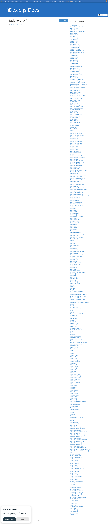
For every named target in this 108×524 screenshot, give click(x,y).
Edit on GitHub (64, 20)
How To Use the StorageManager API (79, 302)
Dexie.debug (73, 218)
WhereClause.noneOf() (76, 443)
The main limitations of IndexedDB (78, 401)
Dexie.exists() (73, 229)
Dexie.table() (73, 267)
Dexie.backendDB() (75, 213)
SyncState (72, 348)
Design (72, 130)
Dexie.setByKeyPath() (75, 262)
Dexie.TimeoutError (75, 197)
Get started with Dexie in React (78, 296)
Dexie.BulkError (74, 149)
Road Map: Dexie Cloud (76, 339)
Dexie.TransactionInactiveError (78, 199)
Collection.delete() (74, 42)
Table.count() (73, 364)
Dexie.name (73, 242)
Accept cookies (9, 519)
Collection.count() (74, 41)
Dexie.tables (73, 269)
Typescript (72, 414)
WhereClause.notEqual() (76, 444)
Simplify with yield (74, 345)
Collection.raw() (74, 68)
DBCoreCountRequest (75, 92)
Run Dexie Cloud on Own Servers (78, 342)
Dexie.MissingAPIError (75, 167)
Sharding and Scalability (76, 344)
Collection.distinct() (75, 46)
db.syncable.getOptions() (76, 492)
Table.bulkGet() (74, 358)
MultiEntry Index (74, 315)
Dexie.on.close (74, 246)
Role (71, 341)
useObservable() (74, 511)
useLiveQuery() (74, 510)
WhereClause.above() (75, 427)
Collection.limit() (74, 60)
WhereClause (73, 425)
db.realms (72, 484)
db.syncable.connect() (75, 487)
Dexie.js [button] (7, 1)
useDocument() (74, 508)
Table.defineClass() (75, 366)
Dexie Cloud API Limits (76, 133)
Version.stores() (74, 422)
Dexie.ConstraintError (75, 151)
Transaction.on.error (75, 409)
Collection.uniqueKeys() (76, 74)
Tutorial (72, 412)
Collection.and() (74, 38)
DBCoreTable (73, 119)
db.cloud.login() (74, 462)
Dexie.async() (73, 211)
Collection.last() (74, 58)
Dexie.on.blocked (74, 245)
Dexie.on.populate (74, 250)
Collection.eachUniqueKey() (77, 52)
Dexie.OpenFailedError (76, 176)
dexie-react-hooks (74, 502)
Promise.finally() (74, 325)
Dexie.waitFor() (74, 282)
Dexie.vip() (73, 280)
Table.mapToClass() (75, 382)
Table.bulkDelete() (74, 356)
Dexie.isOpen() (74, 238)
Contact (47, 1)
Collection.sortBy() (74, 71)
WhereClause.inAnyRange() (77, 441)
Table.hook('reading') (75, 377)
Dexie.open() (73, 258)
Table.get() (73, 372)
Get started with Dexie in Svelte (78, 297)
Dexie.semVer (73, 261)
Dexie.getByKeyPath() (75, 232)
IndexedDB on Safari (75, 309)
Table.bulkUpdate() (75, 361)
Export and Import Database (77, 291)
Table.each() (73, 369)
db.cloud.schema (74, 471)
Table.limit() (73, 380)
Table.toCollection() (75, 395)
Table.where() (73, 400)
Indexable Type (74, 307)
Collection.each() (74, 47)
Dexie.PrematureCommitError (77, 178)
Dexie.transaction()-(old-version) (78, 272)
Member (72, 312)
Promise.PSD (73, 321)
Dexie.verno (73, 275)
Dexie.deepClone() (75, 219)
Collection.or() (73, 65)
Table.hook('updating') (75, 379)
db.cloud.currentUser (75, 455)
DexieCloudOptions (75, 283)
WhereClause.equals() (75, 438)
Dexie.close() (73, 215)
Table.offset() (73, 385)
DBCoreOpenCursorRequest (77, 108)
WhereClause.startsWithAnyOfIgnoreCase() (81, 449)
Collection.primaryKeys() (76, 66)
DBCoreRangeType (75, 116)
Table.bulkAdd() (74, 355)
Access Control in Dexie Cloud (77, 26)
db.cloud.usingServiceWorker (77, 478)
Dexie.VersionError (75, 207)
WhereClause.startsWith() (76, 446)
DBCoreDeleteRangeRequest (77, 95)
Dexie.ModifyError (74, 168)
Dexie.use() (73, 274)
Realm (71, 331)
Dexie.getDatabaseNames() (77, 234)
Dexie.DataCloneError (75, 152)
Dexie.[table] (73, 208)
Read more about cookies (10, 515)
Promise (72, 320)
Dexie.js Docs (24, 10)
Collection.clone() (74, 39)
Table (71, 350)
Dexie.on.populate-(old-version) (78, 251)
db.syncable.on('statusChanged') (78, 497)
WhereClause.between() (76, 436)
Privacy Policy (73, 318)
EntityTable (73, 289)
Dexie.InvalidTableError (76, 165)
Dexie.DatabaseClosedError (77, 156)
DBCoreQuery (73, 111)
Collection (72, 36)
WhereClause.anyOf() (75, 430)
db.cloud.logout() (74, 463)
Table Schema (73, 352)
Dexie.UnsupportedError (76, 202)
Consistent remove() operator (77, 82)
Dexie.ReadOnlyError (75, 181)
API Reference (74, 25)
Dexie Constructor (74, 146)
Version (72, 420)
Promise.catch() (74, 323)
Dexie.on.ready (74, 253)
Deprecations (73, 127)
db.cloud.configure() (75, 454)
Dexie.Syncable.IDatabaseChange (78, 187)
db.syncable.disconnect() (76, 490)
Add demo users (74, 28)
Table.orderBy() (74, 387)
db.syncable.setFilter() (75, 498)
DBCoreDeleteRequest (76, 97)
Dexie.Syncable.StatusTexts (77, 192)
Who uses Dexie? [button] (38, 1)
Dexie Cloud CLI (74, 136)
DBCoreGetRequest (75, 100)
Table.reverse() (74, 390)
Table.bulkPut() (74, 360)
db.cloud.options (74, 465)
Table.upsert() (73, 398)
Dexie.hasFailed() (74, 235)
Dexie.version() (74, 278)
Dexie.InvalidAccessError (76, 160)
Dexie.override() (74, 259)
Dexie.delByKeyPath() (75, 223)
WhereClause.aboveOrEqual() (77, 428)
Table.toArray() (74, 393)
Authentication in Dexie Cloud (77, 31)
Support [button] (28, 1)
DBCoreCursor (74, 93)
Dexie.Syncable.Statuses (76, 194)
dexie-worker (73, 503)
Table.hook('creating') (75, 374)
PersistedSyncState (75, 317)
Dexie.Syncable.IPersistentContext (78, 189)
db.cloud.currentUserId (76, 457)
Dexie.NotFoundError (75, 172)
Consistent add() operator (76, 81)
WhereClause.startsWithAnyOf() (78, 447)
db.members (73, 482)
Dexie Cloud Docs (74, 138)
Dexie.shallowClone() (75, 264)
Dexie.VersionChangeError (77, 205)
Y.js (71, 452)
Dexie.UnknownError (75, 200)
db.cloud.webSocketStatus (76, 481)
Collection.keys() (74, 57)
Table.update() (73, 396)
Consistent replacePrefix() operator (79, 84)
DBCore (72, 89)
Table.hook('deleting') (75, 376)
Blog (80, 1)
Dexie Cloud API (74, 132)
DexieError (73, 285)
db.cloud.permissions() (75, 466)
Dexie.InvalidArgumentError (77, 162)
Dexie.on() (72, 243)
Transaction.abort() (75, 404)
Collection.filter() (74, 54)
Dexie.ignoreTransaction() (76, 237)
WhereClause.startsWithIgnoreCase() (79, 451)
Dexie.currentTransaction (76, 216)
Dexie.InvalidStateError (76, 164)
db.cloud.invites (74, 460)
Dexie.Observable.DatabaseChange (79, 175)
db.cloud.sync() (74, 473)
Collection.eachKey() (75, 49)
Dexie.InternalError (75, 159)
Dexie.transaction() (75, 270)
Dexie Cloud (14, 1)
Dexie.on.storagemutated (76, 254)
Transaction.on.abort (75, 406)
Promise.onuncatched (75, 328)
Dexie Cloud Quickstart (76, 140)
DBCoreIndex (73, 101)
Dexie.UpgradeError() (75, 203)
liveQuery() (73, 505)
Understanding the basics (76, 417)
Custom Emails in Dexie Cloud (77, 87)
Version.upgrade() (74, 423)
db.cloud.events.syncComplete (77, 459)
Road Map (61, 1)
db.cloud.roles (73, 470)
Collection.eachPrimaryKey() (77, 50)
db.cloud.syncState (75, 474)
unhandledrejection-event (76, 506)
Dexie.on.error (73, 248)
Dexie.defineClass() (75, 221)
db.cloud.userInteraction (76, 476)
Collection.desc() (74, 44)
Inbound (72, 304)
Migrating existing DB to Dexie (77, 313)
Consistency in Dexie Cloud (77, 79)
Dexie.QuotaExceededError (77, 179)
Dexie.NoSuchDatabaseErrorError (78, 170)
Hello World (73, 301)
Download (72, 288)
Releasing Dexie (74, 333)
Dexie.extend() (74, 231)
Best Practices (73, 33)
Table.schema (73, 392)
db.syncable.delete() (75, 489)
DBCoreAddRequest (75, 90)
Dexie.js (72, 240)
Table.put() (73, 388)
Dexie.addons (73, 210)
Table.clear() (73, 363)
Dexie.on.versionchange (76, 256)
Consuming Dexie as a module (77, 85)
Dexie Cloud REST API (76, 143)
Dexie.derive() (73, 226)
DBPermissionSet (74, 125)
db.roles (72, 486)
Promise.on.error (74, 326)
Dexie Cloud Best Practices (77, 135)
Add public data (74, 30)
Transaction (73, 403)
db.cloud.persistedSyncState (77, 468)
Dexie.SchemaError (75, 183)
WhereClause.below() (75, 433)
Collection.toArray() (16, 25)
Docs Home (73, 286)
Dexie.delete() (73, 224)
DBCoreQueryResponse (76, 114)
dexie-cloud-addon (74, 500)
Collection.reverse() (75, 69)
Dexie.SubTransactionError (77, 184)
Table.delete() (73, 368)
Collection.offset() (74, 63)
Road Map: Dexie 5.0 (75, 336)
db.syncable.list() (74, 495)
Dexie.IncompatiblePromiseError (78, 157)
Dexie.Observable (74, 173)
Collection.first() (74, 55)
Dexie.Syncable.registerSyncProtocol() (79, 195)
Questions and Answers (76, 329)
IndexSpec (73, 305)
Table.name (73, 384)
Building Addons (74, 34)
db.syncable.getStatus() (76, 494)
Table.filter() (73, 371)
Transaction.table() (74, 411)
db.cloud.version (74, 479)
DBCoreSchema (74, 117)
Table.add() (73, 353)
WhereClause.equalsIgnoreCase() (78, 439)
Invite (71, 310)
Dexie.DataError (74, 154)
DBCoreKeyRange (74, 103)
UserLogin (72, 419)
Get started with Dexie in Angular (78, 294)
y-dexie (72, 514)
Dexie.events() (73, 227)
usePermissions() (74, 513)
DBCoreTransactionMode (76, 124)
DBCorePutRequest (75, 109)
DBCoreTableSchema (75, 120)
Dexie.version (73, 277)
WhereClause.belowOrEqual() (77, 435)
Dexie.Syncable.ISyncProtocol (77, 191)
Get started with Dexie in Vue (77, 299)
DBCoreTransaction (75, 122)
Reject (22, 519)
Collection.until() (74, 76)
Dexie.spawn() (73, 266)
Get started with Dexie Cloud (77, 293)
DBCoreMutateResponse (76, 106)
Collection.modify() (74, 62)
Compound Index (74, 77)
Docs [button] (22, 1)
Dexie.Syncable (74, 186)
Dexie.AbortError (74, 148)
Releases (54, 1)
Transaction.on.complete (76, 407)
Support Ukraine (74, 347)
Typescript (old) (74, 415)
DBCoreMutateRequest (76, 105)
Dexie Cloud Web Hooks (76, 144)
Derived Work (73, 128)
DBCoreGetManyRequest (76, 98)
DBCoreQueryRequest (75, 113)
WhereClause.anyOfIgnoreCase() (78, 431)
